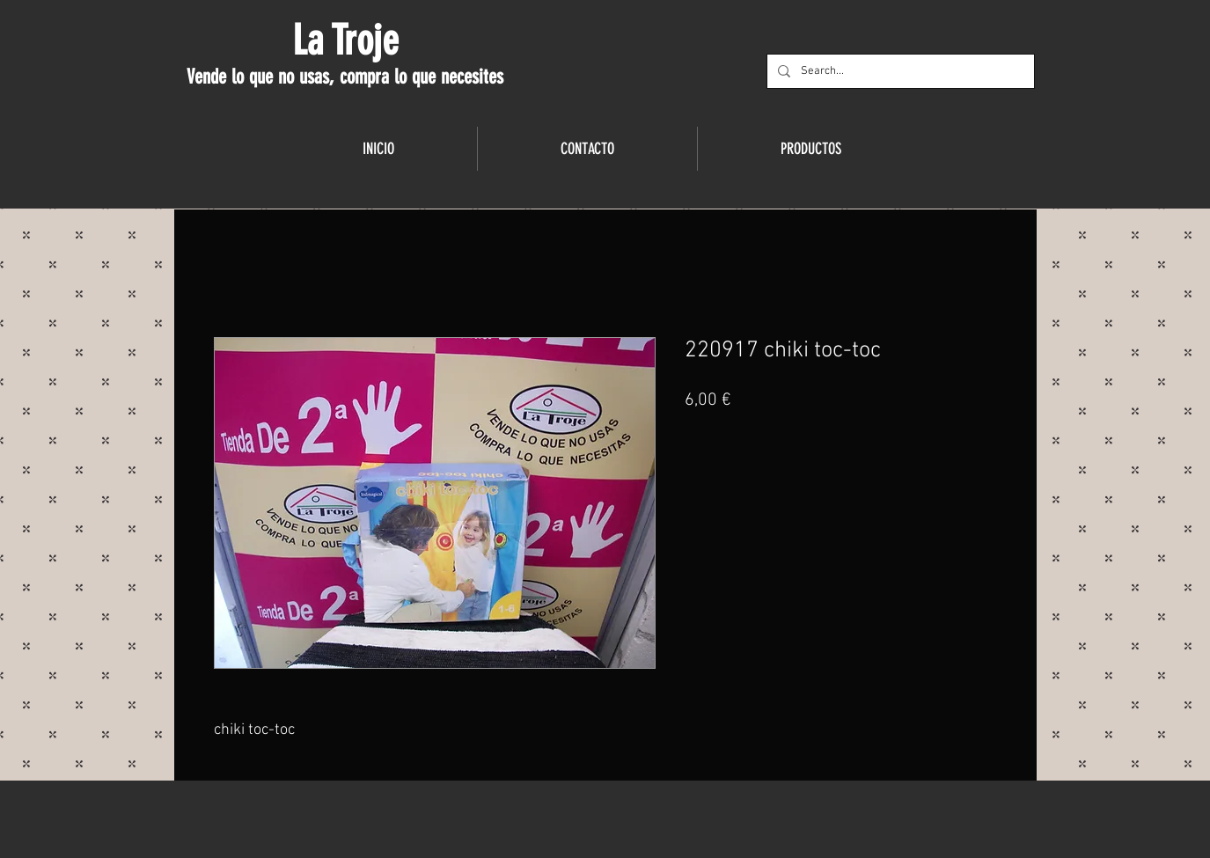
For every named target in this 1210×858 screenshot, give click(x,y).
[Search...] (899, 71)
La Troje (345, 40)
